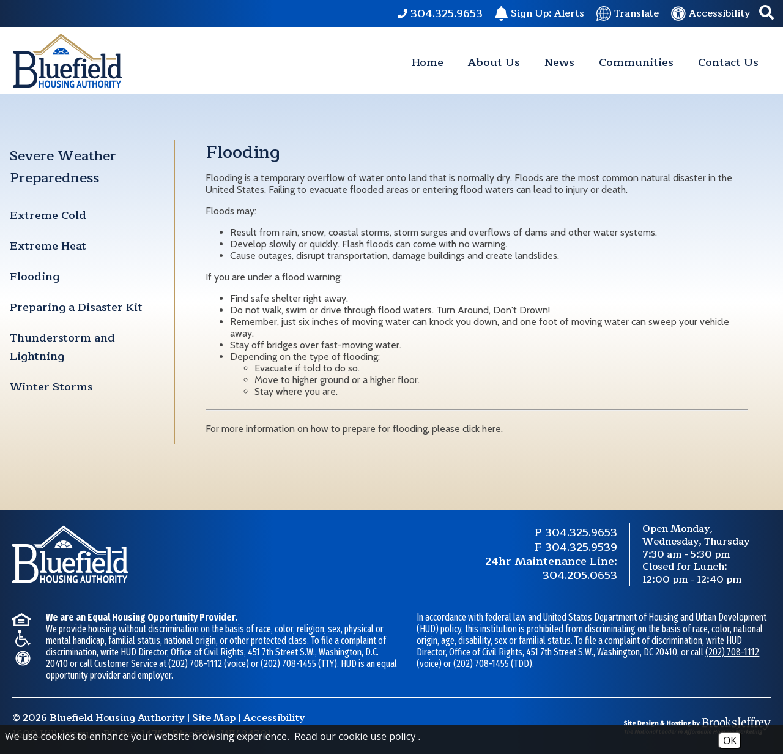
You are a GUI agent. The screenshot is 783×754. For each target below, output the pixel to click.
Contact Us (728, 62)
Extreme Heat (48, 246)
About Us (494, 62)
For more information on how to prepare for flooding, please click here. (354, 429)
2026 (35, 718)
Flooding (34, 276)
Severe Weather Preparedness (63, 167)
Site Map (214, 718)
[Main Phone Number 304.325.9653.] (440, 13)
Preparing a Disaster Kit (76, 307)
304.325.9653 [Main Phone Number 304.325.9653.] (581, 532)
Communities (636, 62)
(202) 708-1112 (195, 664)
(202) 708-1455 (288, 664)
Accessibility (274, 718)
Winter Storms (51, 387)
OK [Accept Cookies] (730, 740)
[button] (766, 14)
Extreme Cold (48, 215)
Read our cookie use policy (354, 736)
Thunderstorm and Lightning (62, 347)
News (559, 62)
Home (427, 62)
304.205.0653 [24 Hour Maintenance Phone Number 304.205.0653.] (580, 575)
